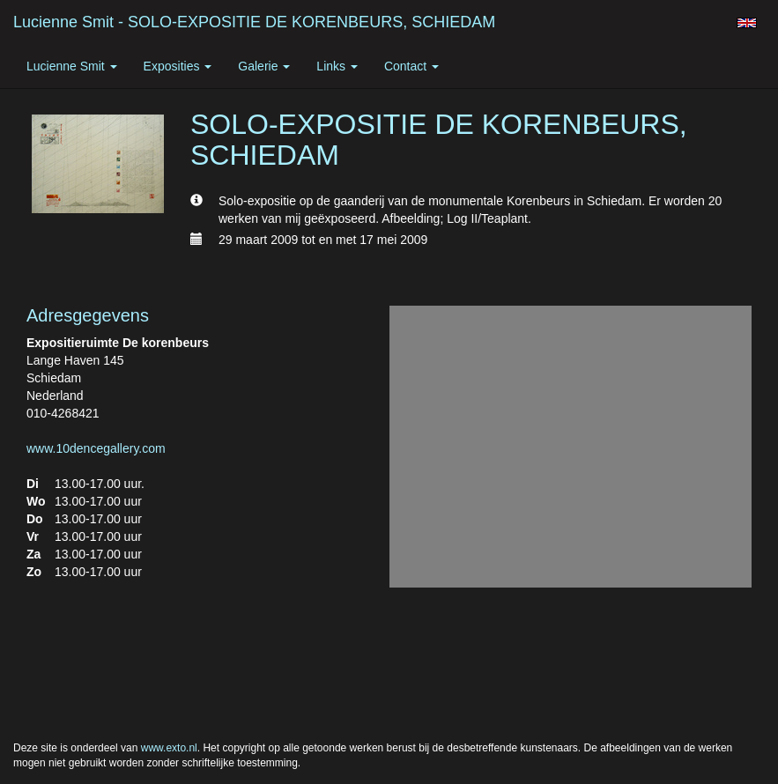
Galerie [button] (264, 66)
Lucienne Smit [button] (71, 66)
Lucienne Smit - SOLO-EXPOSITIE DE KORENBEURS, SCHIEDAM (254, 22)
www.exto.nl (169, 748)
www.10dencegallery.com (96, 448)
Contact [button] (411, 66)
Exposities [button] (178, 66)
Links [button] (337, 66)
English (747, 23)
